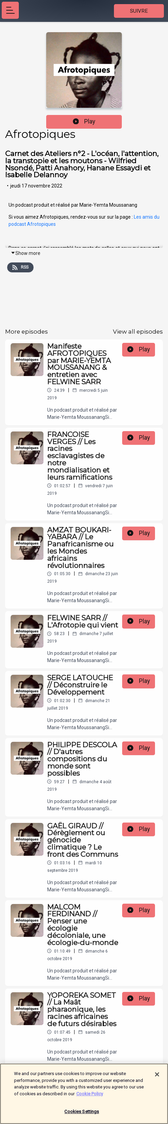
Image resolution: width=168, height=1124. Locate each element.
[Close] (157, 1077)
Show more (25, 253)
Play (84, 121)
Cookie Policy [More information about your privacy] (89, 1096)
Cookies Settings (81, 1114)
